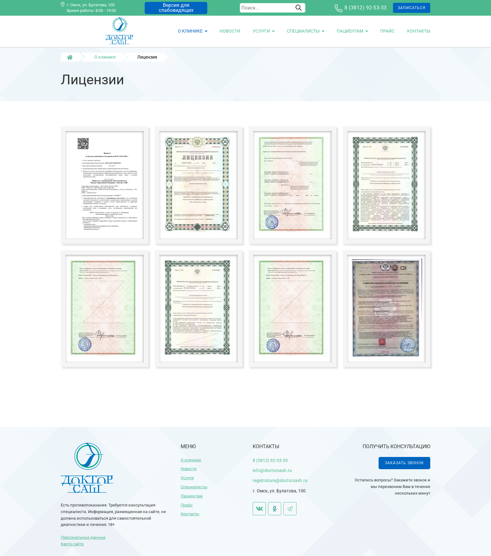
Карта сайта (72, 544)
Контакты (418, 31)
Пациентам (350, 31)
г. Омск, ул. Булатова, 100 (91, 5)
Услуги (261, 31)
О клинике (190, 31)
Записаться (412, 8)
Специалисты (303, 31)
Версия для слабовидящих (176, 7)
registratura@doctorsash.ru (280, 480)
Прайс (387, 31)
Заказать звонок (404, 463)
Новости (230, 31)
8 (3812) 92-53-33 (365, 8)
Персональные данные (83, 537)
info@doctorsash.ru (272, 470)
